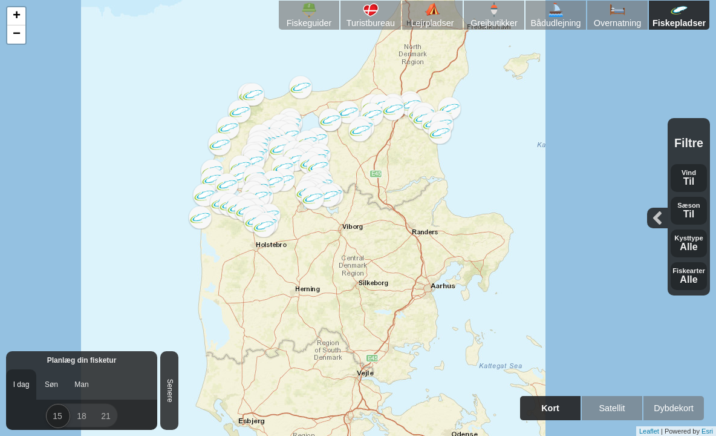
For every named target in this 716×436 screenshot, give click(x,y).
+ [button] (17, 16)
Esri (707, 431)
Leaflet (649, 431)
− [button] (17, 34)
